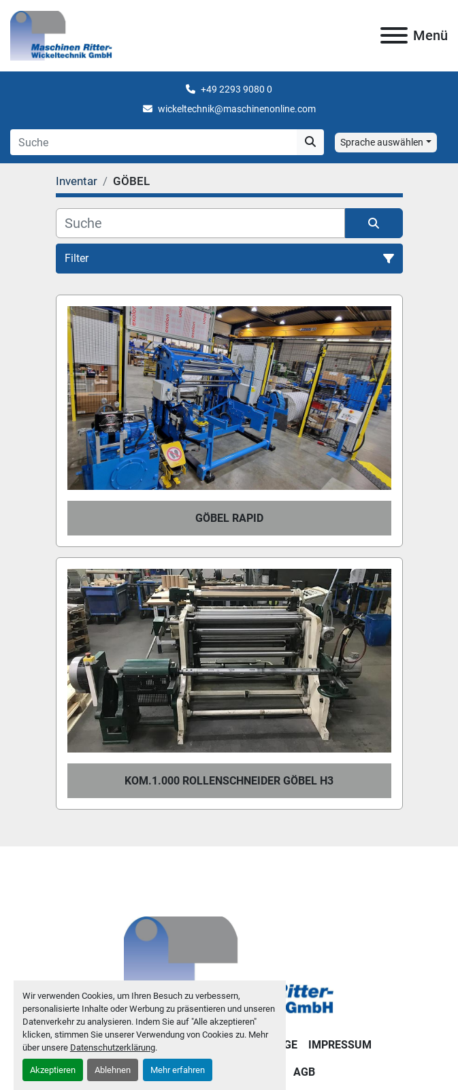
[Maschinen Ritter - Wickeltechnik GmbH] (229, 966)
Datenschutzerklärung (112, 1047)
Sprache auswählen (381, 142)
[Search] (153, 142)
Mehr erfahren (177, 1070)
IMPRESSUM (340, 1044)
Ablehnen (113, 1070)
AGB (304, 1072)
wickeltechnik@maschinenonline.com (237, 108)
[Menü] (394, 35)
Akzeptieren (53, 1070)
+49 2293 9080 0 (236, 89)
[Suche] (200, 223)
